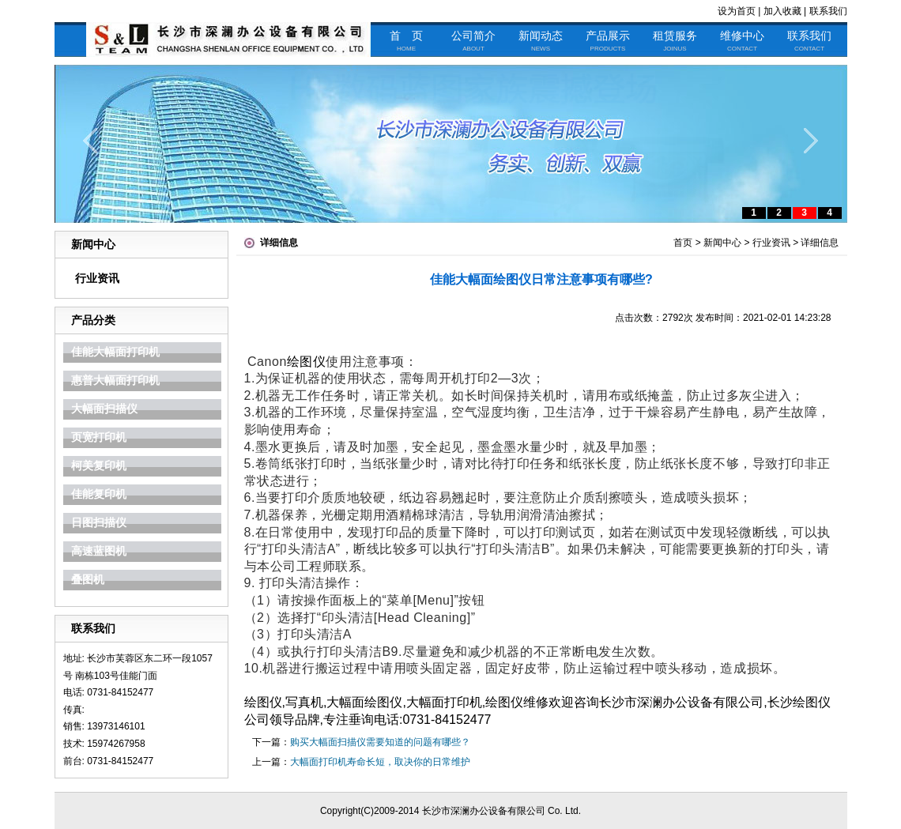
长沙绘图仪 (799, 702)
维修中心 (742, 41)
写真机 (304, 702)
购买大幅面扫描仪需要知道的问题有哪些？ (380, 742)
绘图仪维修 (517, 702)
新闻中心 (722, 242)
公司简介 (473, 41)
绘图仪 (306, 361)
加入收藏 (782, 11)
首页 (682, 242)
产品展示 (608, 41)
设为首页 (737, 11)
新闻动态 (540, 41)
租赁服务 (675, 41)
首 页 (406, 41)
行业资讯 (97, 278)
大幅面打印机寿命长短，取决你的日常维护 (380, 761)
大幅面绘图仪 (364, 702)
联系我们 (828, 11)
